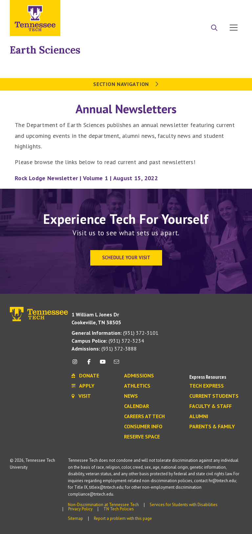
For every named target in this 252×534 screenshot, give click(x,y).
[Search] (214, 28)
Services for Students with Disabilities (184, 504)
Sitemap (75, 518)
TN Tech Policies (118, 509)
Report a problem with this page (123, 518)
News (131, 396)
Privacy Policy (80, 509)
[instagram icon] (77, 364)
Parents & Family (212, 427)
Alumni (198, 416)
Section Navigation (125, 84)
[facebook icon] (88, 364)
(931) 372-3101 (115, 333)
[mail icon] (116, 364)
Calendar (136, 406)
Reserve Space (142, 437)
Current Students (214, 396)
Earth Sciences (45, 50)
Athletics (137, 386)
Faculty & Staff (210, 406)
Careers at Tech (144, 416)
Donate (207, 8)
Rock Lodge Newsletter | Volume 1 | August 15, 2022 (86, 178)
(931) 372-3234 (108, 340)
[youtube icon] (103, 364)
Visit (231, 8)
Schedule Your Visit (126, 257)
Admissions (139, 376)
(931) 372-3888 (104, 348)
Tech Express (206, 386)
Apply (182, 8)
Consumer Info (143, 427)
